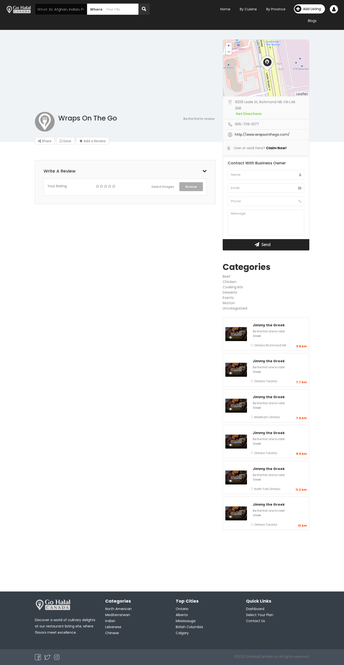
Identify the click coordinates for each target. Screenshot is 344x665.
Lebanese (113, 627)
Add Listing (308, 9)
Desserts (230, 292)
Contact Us (255, 620)
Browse (191, 186)
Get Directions (249, 113)
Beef (226, 276)
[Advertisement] (172, 75)
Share (45, 141)
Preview (235, 337)
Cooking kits (233, 287)
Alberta (182, 614)
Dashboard (255, 608)
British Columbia (189, 627)
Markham (261, 417)
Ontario (260, 345)
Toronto (271, 381)
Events (228, 297)
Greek (257, 336)
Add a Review (92, 141)
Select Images (162, 186)
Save (65, 141)
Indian (110, 620)
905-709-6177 (247, 124)
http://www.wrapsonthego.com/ (262, 134)
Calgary (182, 633)
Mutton (229, 303)
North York (261, 489)
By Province (276, 9)
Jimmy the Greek (269, 325)
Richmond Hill (276, 345)
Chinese (112, 633)
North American (118, 608)
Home (225, 9)
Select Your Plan (259, 614)
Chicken (229, 281)
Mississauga (185, 620)
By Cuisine (248, 9)
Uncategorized (235, 308)
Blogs (312, 20)
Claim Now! (276, 148)
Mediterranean (117, 614)
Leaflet (302, 94)
